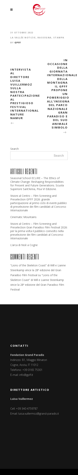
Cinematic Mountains (23, 217)
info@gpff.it (26, 375)
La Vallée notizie (23, 37)
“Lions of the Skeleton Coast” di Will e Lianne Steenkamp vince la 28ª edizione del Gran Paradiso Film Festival (38, 270)
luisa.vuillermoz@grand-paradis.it (38, 413)
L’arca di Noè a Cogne (24, 245)
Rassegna (44, 37)
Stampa (58, 37)
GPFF (18, 42)
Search (14, 149)
